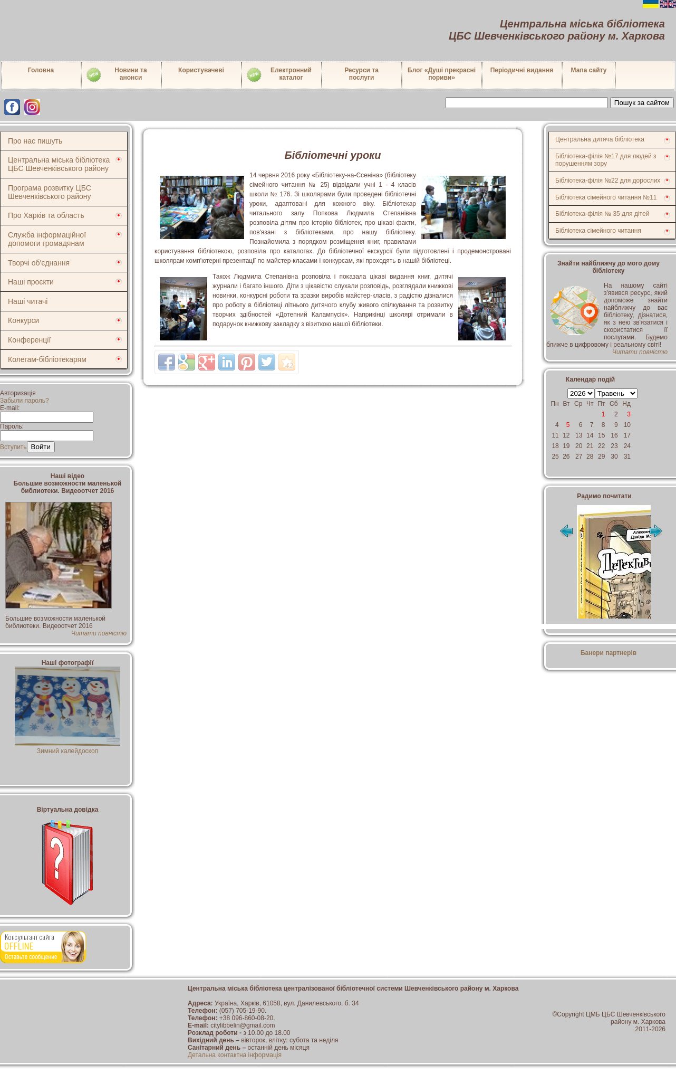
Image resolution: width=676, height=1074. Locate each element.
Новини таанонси (116, 74)
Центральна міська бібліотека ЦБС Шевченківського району (59, 164)
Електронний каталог (279, 74)
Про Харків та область (46, 215)
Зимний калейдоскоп (67, 747)
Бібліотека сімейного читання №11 (606, 197)
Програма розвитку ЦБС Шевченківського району (49, 192)
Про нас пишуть (35, 141)
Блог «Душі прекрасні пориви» (442, 73)
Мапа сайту (589, 70)
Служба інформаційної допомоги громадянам (47, 239)
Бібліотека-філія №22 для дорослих (607, 180)
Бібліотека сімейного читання (598, 230)
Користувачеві (201, 70)
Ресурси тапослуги (361, 73)
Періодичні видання (522, 70)
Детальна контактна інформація (235, 1055)
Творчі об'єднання (39, 263)
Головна (41, 70)
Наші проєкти (31, 282)
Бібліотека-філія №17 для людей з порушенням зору (605, 160)
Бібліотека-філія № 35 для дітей (602, 213)
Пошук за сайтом (642, 103)
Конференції (29, 340)
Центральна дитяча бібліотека (599, 139)
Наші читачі (27, 301)
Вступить (13, 447)
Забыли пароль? (24, 400)
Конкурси (23, 320)
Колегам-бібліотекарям (47, 359)
